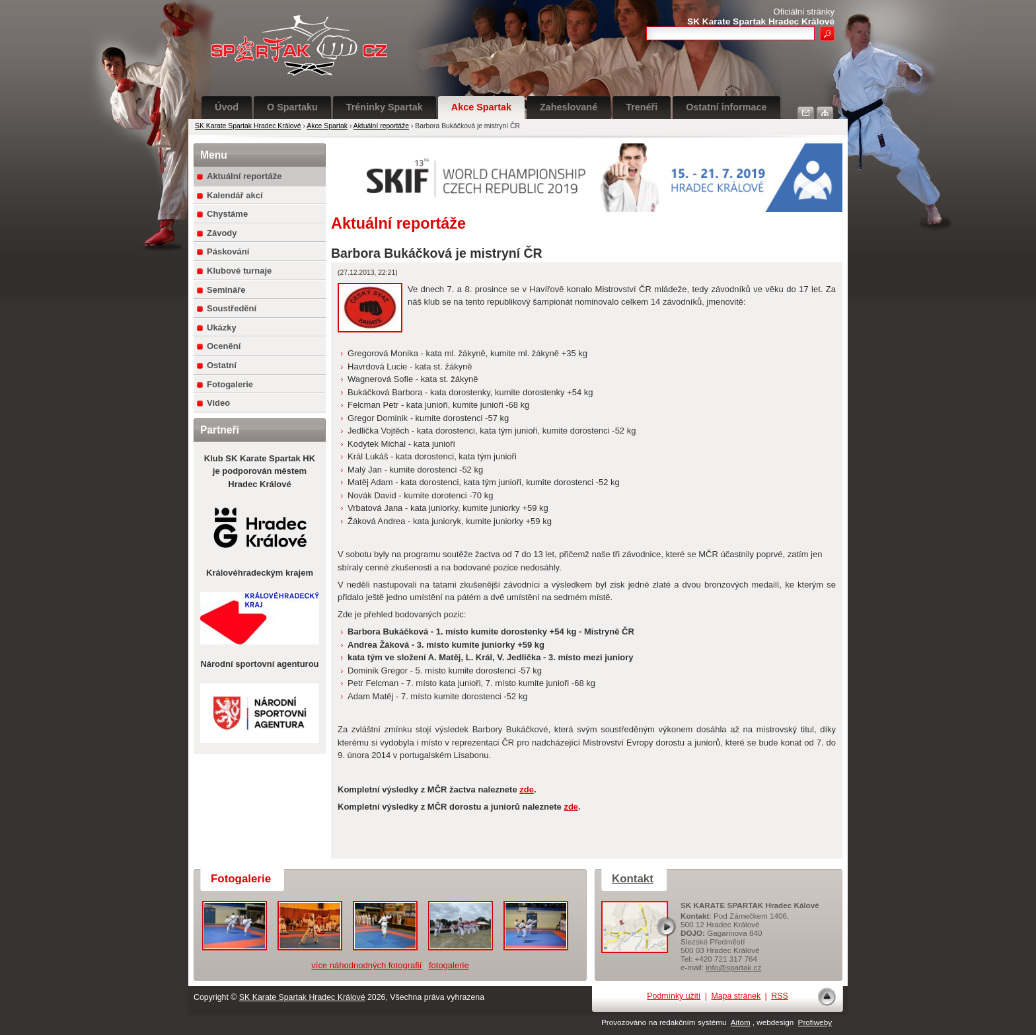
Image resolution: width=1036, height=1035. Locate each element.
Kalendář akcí (235, 195)
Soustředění (231, 308)
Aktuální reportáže (381, 126)
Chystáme (227, 214)
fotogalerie (449, 965)
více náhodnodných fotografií (366, 965)
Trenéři (641, 107)
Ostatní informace (726, 107)
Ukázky (222, 327)
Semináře (226, 290)
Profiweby (815, 1022)
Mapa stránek (735, 996)
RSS (779, 996)
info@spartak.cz (733, 967)
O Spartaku (292, 107)
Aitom (741, 1022)
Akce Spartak (481, 107)
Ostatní (222, 365)
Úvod (227, 107)
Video (218, 403)
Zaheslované (568, 107)
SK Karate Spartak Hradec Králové (248, 126)
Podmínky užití (673, 996)
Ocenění (223, 346)
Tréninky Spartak (384, 107)
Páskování (228, 251)
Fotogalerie (230, 384)
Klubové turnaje (239, 271)
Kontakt (632, 878)
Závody (222, 233)
